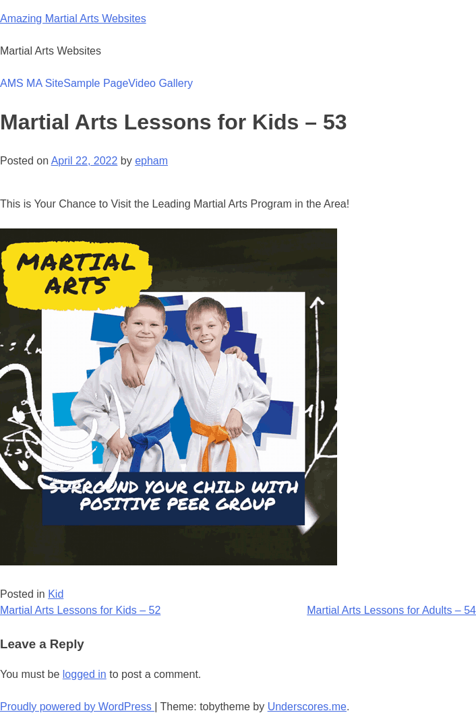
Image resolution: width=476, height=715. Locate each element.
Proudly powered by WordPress (77, 706)
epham (151, 160)
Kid (55, 594)
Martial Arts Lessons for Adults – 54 (391, 610)
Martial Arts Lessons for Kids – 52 (80, 610)
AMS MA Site (31, 83)
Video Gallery (160, 83)
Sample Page (95, 83)
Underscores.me (307, 706)
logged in (85, 674)
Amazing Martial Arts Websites (73, 18)
